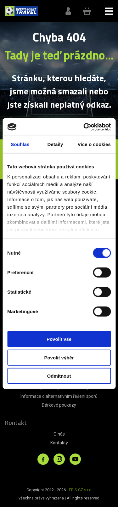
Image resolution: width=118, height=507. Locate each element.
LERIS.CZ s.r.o (79, 489)
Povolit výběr (59, 357)
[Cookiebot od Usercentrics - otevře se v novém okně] (84, 127)
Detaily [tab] (55, 144)
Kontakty (59, 442)
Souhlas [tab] (20, 144)
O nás (59, 434)
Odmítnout (59, 376)
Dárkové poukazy (59, 405)
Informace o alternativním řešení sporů (59, 396)
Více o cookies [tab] (94, 144)
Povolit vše (59, 339)
